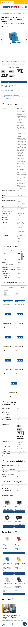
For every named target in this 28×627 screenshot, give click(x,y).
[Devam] (23, 7)
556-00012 (8, 519)
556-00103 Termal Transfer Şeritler (20, 520)
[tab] (14, 104)
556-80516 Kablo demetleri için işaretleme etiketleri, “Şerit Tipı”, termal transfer (20, 584)
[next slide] (26, 39)
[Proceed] (22, 2)
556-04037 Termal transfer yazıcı (8, 505)
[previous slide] (1, 39)
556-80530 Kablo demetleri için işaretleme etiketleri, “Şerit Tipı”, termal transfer (8, 544)
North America (7, 2)
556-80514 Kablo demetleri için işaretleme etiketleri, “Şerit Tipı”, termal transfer (20, 563)
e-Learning (18, 90)
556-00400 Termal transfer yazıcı (20, 505)
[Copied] (7, 26)
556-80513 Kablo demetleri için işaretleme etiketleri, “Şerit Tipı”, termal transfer (8, 564)
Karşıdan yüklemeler (7, 90)
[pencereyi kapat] (26, 2)
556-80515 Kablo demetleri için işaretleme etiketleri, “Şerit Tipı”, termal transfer (8, 584)
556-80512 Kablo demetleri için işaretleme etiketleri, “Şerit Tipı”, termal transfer (20, 544)
